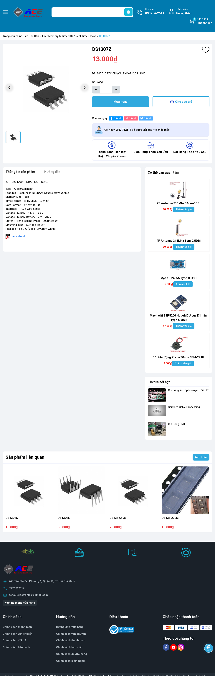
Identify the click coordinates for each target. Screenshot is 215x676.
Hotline (154, 12)
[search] (128, 12)
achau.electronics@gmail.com (28, 595)
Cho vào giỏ (183, 102)
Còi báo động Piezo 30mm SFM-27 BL (179, 357)
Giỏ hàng (202, 21)
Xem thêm (201, 457)
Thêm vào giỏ (184, 209)
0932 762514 (16, 588)
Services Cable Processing (184, 407)
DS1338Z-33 (118, 518)
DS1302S (12, 518)
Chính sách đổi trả (14, 640)
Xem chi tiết (183, 284)
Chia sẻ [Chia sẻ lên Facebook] (115, 118)
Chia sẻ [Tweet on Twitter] (145, 118)
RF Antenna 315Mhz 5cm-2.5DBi (178, 241)
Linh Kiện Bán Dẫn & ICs (31, 36)
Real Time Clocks (86, 36)
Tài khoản (184, 11)
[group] (47, 88)
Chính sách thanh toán (70, 640)
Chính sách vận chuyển (17, 634)
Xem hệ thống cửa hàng (20, 603)
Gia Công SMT (176, 424)
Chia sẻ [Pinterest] (130, 118)
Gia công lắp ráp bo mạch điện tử (188, 390)
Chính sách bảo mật (69, 647)
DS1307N (64, 518)
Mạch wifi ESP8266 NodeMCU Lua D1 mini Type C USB (178, 318)
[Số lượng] (106, 89)
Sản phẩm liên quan (25, 457)
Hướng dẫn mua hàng (70, 627)
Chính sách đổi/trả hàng (71, 654)
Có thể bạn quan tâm (163, 173)
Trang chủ (9, 36)
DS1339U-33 (170, 518)
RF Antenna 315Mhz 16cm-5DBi (178, 203)
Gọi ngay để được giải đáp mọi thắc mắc (137, 130)
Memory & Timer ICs (60, 36)
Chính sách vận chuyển (71, 634)
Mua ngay (120, 102)
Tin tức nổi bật (159, 382)
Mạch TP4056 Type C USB (178, 278)
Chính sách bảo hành (16, 647)
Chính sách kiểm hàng (70, 661)
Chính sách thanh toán (17, 627)
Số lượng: (97, 82)
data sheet (18, 236)
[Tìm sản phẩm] (92, 12)
